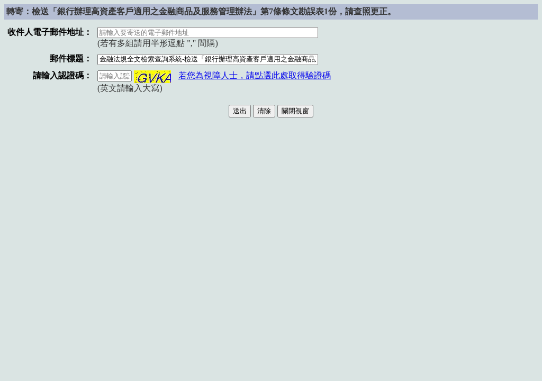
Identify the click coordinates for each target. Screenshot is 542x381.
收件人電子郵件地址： (49, 32)
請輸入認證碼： (62, 75)
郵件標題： (71, 58)
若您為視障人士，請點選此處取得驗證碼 (254, 75)
